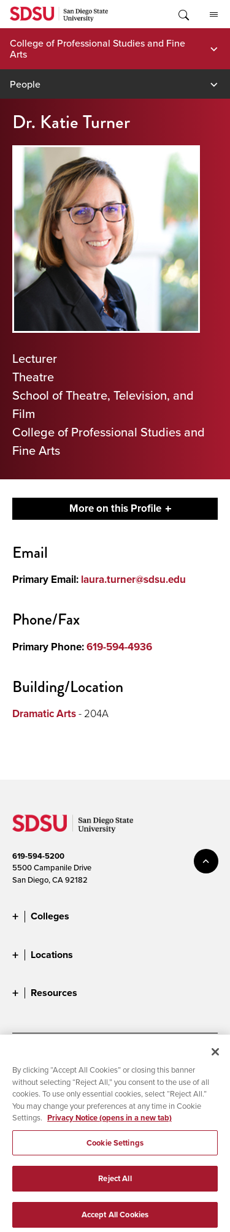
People (25, 84)
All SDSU (214, 14)
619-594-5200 (38, 856)
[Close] (215, 1057)
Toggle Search (183, 14)
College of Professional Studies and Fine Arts (97, 48)
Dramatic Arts (44, 713)
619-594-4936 (119, 647)
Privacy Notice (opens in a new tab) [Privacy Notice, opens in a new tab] (109, 1124)
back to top (206, 861)
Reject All (114, 1185)
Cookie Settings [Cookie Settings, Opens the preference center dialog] (115, 1149)
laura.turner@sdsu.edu (133, 579)
